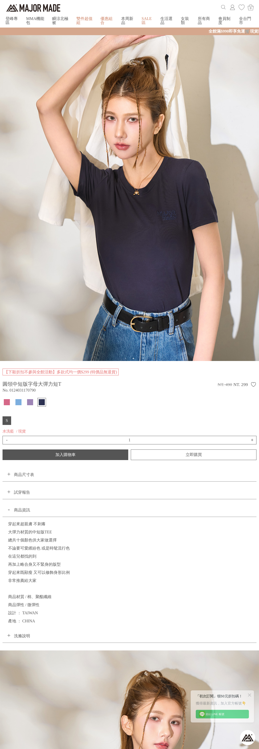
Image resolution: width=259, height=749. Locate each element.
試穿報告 (22, 492)
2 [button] (133, 358)
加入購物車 (65, 454)
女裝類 (185, 20)
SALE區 (147, 20)
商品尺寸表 (24, 474)
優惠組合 (106, 20)
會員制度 (224, 20)
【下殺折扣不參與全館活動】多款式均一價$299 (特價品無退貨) (60, 372)
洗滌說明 (22, 636)
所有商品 (204, 20)
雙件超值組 (84, 20)
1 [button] (125, 358)
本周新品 (127, 20)
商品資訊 (22, 510)
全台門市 (245, 20)
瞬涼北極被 (60, 20)
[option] (129, 196)
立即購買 (194, 454)
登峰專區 (12, 20)
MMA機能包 (35, 20)
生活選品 (166, 20)
